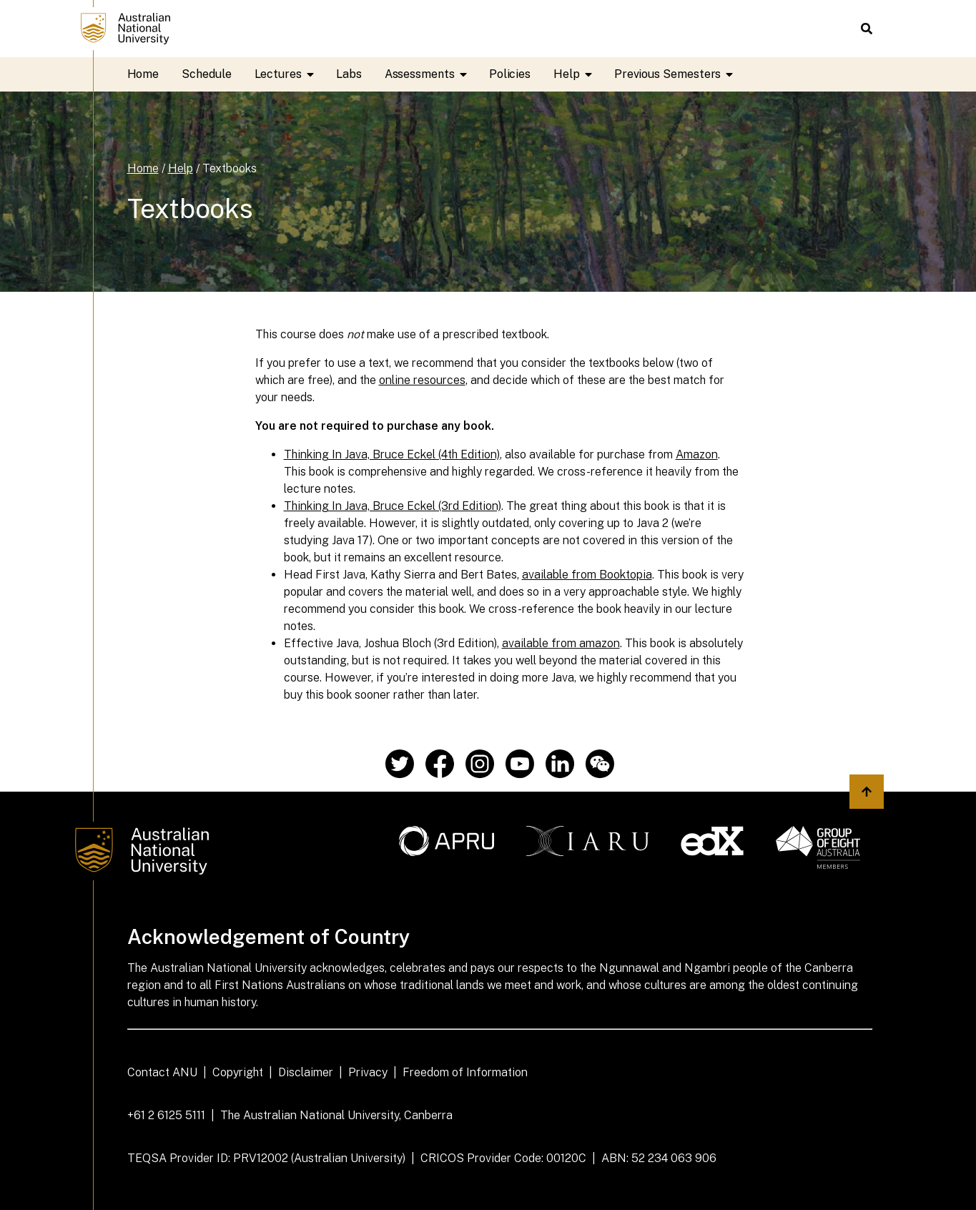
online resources (422, 380)
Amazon (697, 454)
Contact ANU (162, 1072)
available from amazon (561, 643)
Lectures (290, 74)
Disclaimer (305, 1072)
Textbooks (229, 168)
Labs (349, 74)
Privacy (368, 1072)
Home (143, 74)
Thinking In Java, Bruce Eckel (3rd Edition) (392, 506)
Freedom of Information (465, 1072)
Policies (510, 74)
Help (578, 74)
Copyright (237, 1072)
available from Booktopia (587, 574)
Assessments (431, 74)
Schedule (206, 74)
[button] (866, 28)
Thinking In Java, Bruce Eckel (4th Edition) (392, 454)
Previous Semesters (675, 74)
